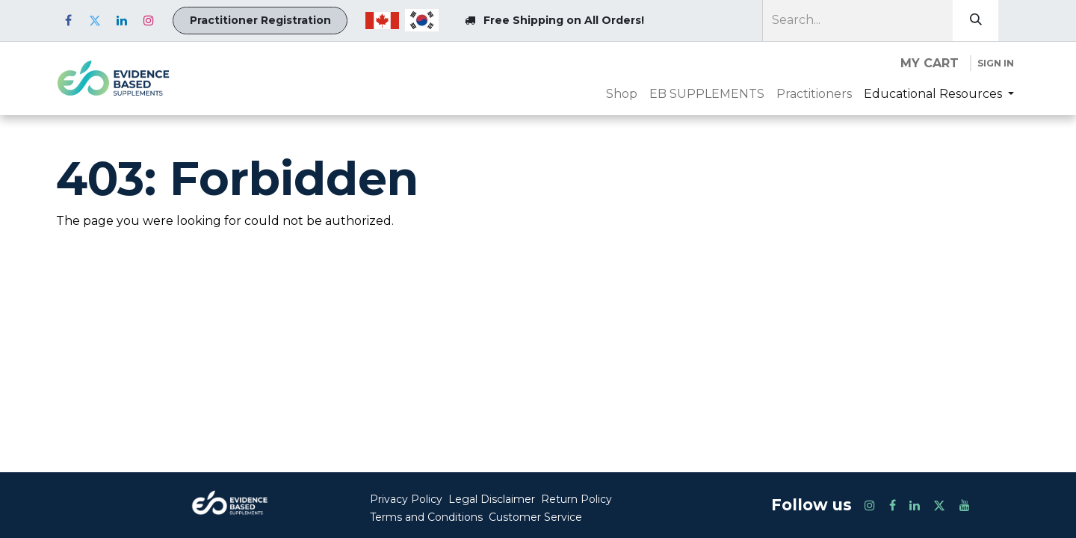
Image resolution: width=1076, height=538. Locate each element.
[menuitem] (621, 94)
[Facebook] (68, 20)
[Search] (975, 20)
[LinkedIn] (122, 20)
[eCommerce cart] (929, 63)
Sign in (995, 63)
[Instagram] (149, 20)
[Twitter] (95, 20)
